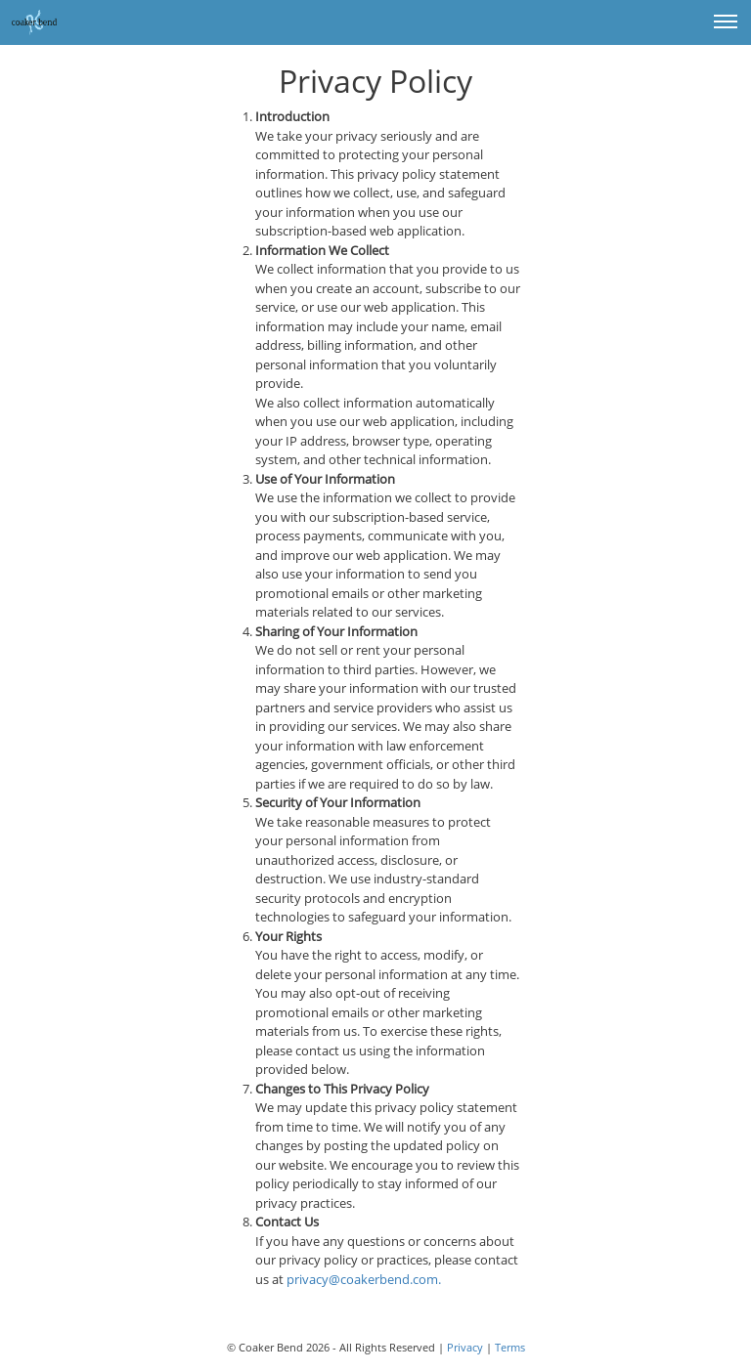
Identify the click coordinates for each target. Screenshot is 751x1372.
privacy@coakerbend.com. (364, 1279)
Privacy (465, 1347)
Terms (510, 1347)
